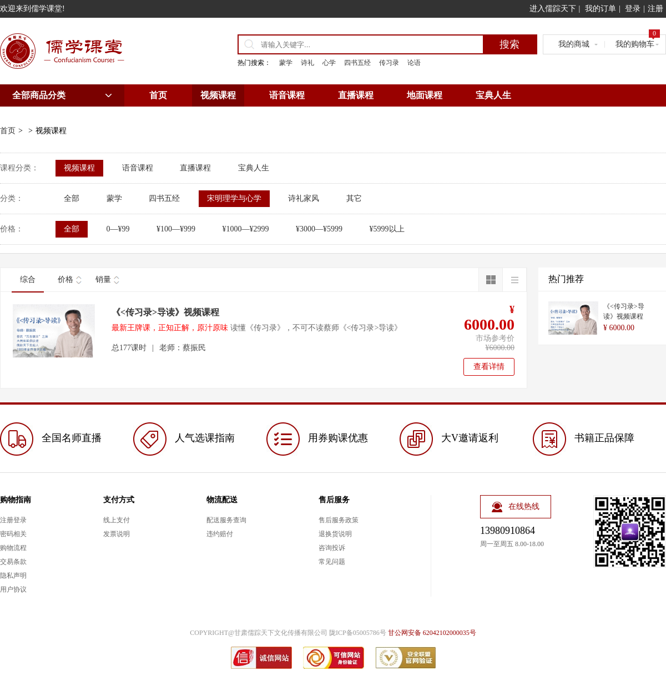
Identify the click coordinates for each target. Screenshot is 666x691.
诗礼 (307, 63)
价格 (65, 279)
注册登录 (13, 520)
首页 (158, 95)
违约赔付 (219, 534)
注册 (655, 8)
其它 (354, 198)
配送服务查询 (226, 520)
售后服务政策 (339, 520)
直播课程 (356, 95)
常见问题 (332, 562)
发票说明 (116, 534)
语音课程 (287, 95)
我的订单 (600, 8)
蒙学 (285, 63)
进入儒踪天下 (552, 8)
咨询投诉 (332, 548)
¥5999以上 (387, 229)
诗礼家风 (303, 198)
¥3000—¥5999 (319, 229)
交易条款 (13, 562)
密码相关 (13, 534)
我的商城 (573, 44)
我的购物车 (637, 41)
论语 (414, 63)
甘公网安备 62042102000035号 (432, 633)
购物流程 (13, 548)
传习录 (389, 63)
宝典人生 (493, 95)
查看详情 (488, 366)
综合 (28, 279)
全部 (71, 198)
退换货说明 (335, 534)
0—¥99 (118, 229)
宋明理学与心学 (234, 198)
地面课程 (424, 95)
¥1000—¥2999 (246, 229)
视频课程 (218, 95)
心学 (329, 63)
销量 (103, 279)
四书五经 (357, 63)
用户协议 (13, 589)
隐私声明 (13, 575)
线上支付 (116, 520)
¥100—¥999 (176, 229)
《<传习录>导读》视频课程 (165, 312)
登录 (632, 8)
